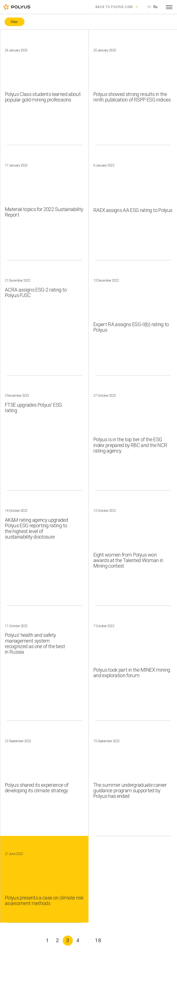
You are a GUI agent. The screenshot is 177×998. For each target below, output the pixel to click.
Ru (155, 7)
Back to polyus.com (114, 7)
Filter (14, 22)
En (149, 7)
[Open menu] (169, 7)
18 (98, 940)
